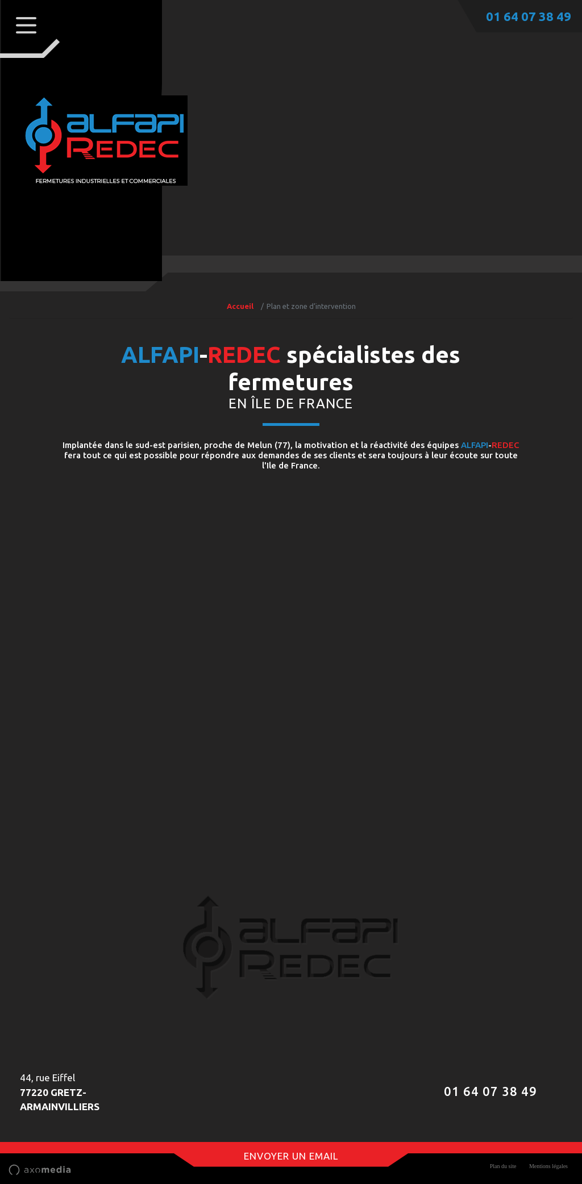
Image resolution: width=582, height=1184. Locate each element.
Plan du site (503, 1166)
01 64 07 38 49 (528, 16)
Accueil (240, 306)
